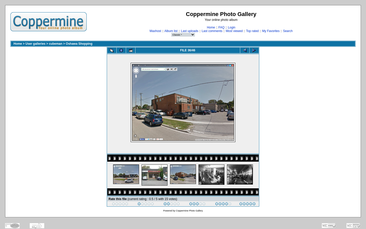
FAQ (221, 27)
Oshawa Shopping (79, 43)
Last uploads (189, 31)
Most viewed (234, 31)
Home (211, 27)
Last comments (212, 31)
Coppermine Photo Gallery (189, 210)
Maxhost (155, 31)
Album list (171, 31)
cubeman (55, 43)
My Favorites (271, 31)
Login (231, 27)
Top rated (252, 31)
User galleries (35, 43)
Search (288, 31)
